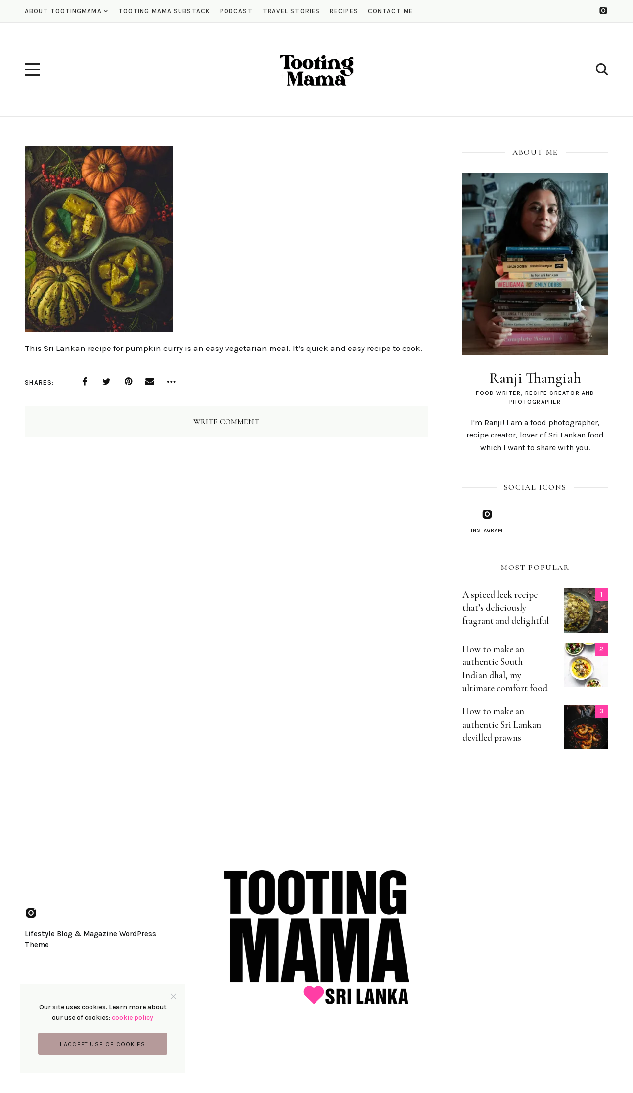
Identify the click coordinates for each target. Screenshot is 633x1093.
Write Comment (226, 422)
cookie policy (132, 1017)
